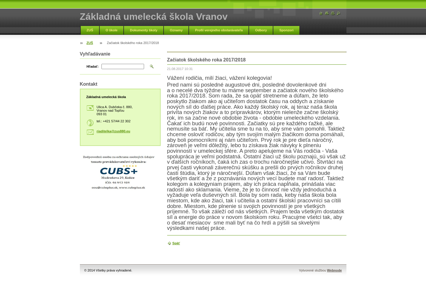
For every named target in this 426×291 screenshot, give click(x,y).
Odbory (261, 30)
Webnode (334, 270)
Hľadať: (93, 66)
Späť (176, 243)
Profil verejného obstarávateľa (219, 30)
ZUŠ (90, 30)
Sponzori (286, 30)
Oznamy (176, 30)
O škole (111, 30)
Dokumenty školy (143, 30)
